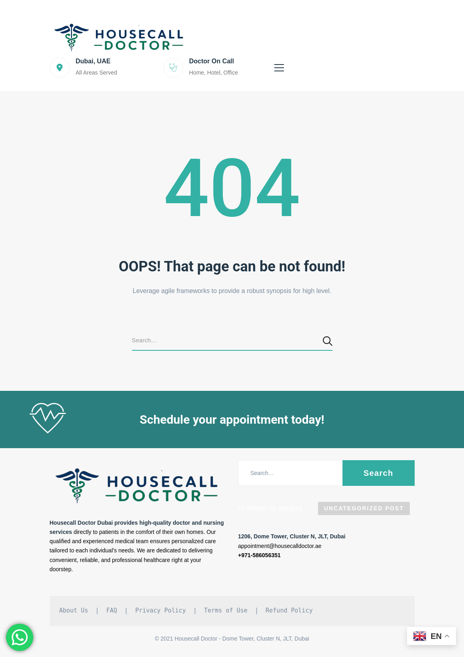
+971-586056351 (259, 555)
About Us (73, 610)
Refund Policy (288, 610)
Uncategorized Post (364, 508)
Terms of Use (225, 610)
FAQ (111, 610)
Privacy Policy (160, 610)
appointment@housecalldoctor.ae (280, 546)
